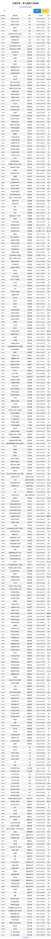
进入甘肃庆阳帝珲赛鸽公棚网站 (25, 6)
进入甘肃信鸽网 (25, 937)
